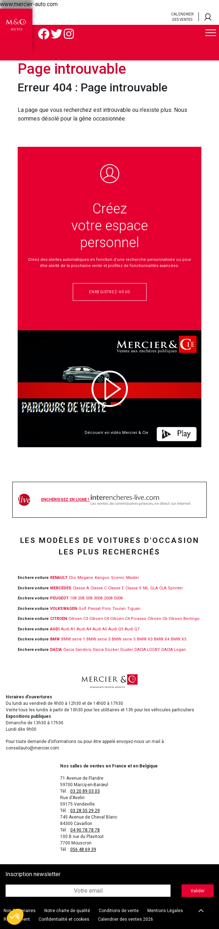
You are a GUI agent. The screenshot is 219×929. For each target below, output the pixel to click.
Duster (126, 649)
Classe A (81, 588)
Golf (82, 608)
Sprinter (175, 588)
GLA (154, 588)
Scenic (118, 577)
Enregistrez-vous (109, 292)
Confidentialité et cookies (64, 919)
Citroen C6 (157, 618)
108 (73, 598)
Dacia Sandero (77, 649)
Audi (54, 629)
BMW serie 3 (98, 639)
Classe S (133, 588)
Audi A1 (68, 629)
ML (146, 588)
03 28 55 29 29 (85, 810)
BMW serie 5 (123, 639)
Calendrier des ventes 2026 (125, 919)
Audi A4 (84, 629)
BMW (55, 639)
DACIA (56, 649)
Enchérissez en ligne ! (115, 499)
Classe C (98, 588)
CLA (162, 588)
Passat (94, 608)
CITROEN (58, 618)
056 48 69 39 (83, 849)
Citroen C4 (99, 618)
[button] (15, 916)
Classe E (116, 588)
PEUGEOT (59, 598)
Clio (72, 577)
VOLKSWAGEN (63, 608)
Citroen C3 (78, 618)
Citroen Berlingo (184, 618)
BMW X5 (178, 639)
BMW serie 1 (73, 639)
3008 (98, 598)
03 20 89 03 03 (85, 791)
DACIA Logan (173, 649)
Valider (198, 890)
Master (132, 577)
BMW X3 (144, 639)
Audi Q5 (115, 629)
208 (81, 598)
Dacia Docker (106, 649)
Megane (85, 577)
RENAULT (58, 577)
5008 (118, 598)
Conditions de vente (119, 910)
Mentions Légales (165, 910)
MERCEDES (60, 588)
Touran (119, 608)
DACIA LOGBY (147, 649)
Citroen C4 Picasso (128, 618)
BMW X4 (161, 639)
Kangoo (102, 577)
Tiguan (133, 608)
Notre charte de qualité (67, 910)
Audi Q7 (132, 629)
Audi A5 (100, 629)
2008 (108, 598)
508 (89, 598)
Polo (106, 608)
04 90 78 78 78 (85, 830)
